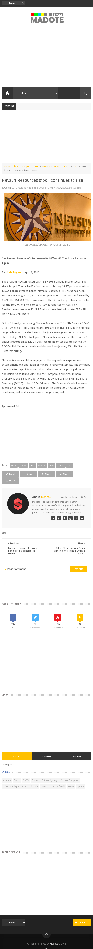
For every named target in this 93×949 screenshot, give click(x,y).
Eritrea (35, 773)
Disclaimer (50, 942)
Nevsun (46, 166)
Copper (26, 166)
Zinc (75, 166)
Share (28, 474)
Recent (16, 749)
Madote (54, 937)
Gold (36, 166)
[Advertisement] (46, 57)
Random (76, 749)
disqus (79, 562)
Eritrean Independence (14, 779)
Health (44, 779)
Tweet (10, 474)
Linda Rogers (13, 272)
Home (7, 166)
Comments (46, 749)
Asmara (7, 773)
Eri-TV (26, 773)
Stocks (66, 166)
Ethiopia (34, 779)
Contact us (82, 915)
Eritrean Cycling (49, 773)
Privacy (40, 942)
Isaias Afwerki (58, 779)
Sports (80, 779)
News (56, 166)
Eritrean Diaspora (69, 773)
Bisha (15, 166)
